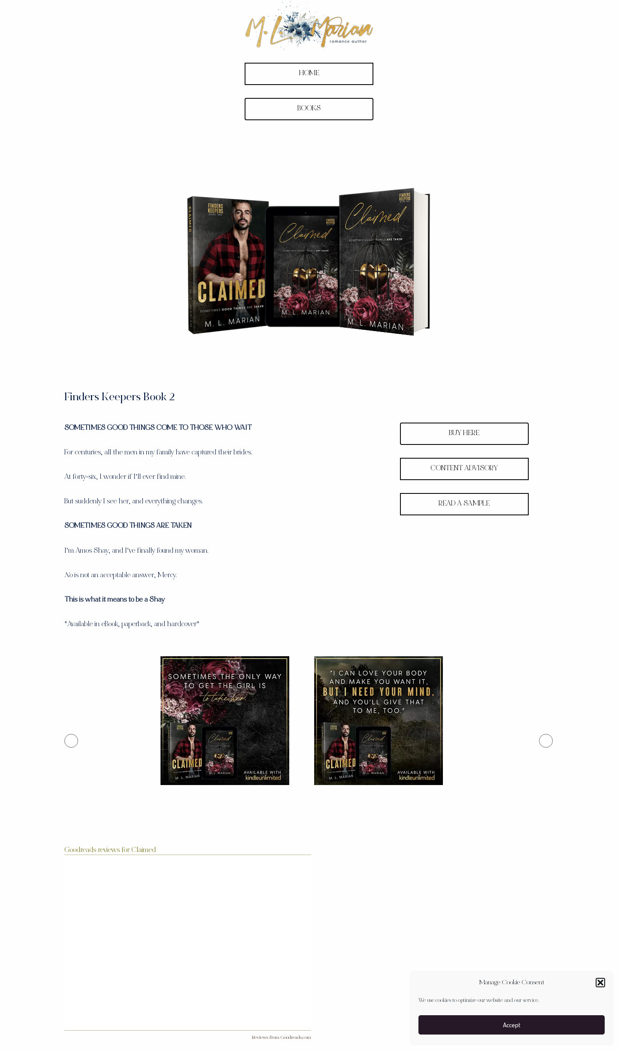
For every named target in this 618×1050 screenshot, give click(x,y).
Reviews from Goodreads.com (281, 1037)
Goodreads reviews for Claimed (110, 850)
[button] (600, 982)
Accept (512, 1025)
